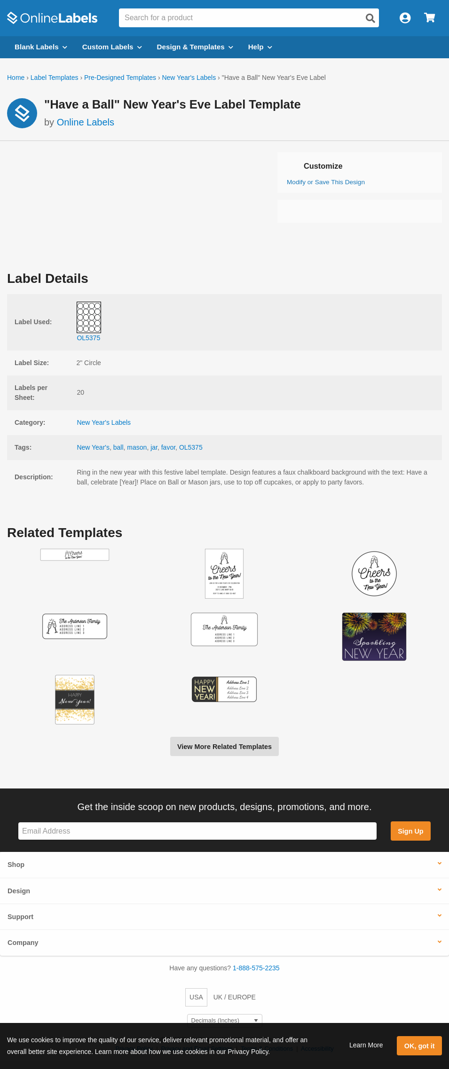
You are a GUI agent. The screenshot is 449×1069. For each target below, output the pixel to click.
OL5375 (191, 447)
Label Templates (55, 77)
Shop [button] (16, 864)
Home (15, 77)
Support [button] (20, 917)
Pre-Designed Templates (120, 77)
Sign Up (410, 831)
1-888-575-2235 (256, 968)
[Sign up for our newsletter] (197, 831)
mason (137, 447)
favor (168, 447)
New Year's (93, 447)
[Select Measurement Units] (224, 1021)
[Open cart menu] (429, 18)
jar (154, 447)
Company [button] (23, 942)
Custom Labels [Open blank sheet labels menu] (112, 47)
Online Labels (85, 122)
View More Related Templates (224, 746)
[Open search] (370, 18)
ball (118, 447)
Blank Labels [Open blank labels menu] (41, 47)
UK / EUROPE (234, 997)
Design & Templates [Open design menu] (195, 47)
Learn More (366, 1045)
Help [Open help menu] (260, 47)
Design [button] (19, 891)
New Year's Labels (189, 77)
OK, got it (419, 1046)
